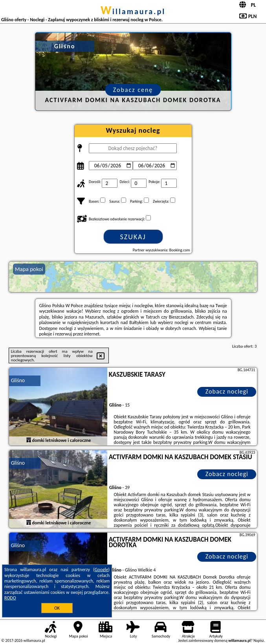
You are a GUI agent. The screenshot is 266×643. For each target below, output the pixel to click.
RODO (10, 598)
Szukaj (133, 237)
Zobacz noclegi (226, 391)
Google (101, 569)
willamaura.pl (133, 11)
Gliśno (18, 380)
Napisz (258, 640)
